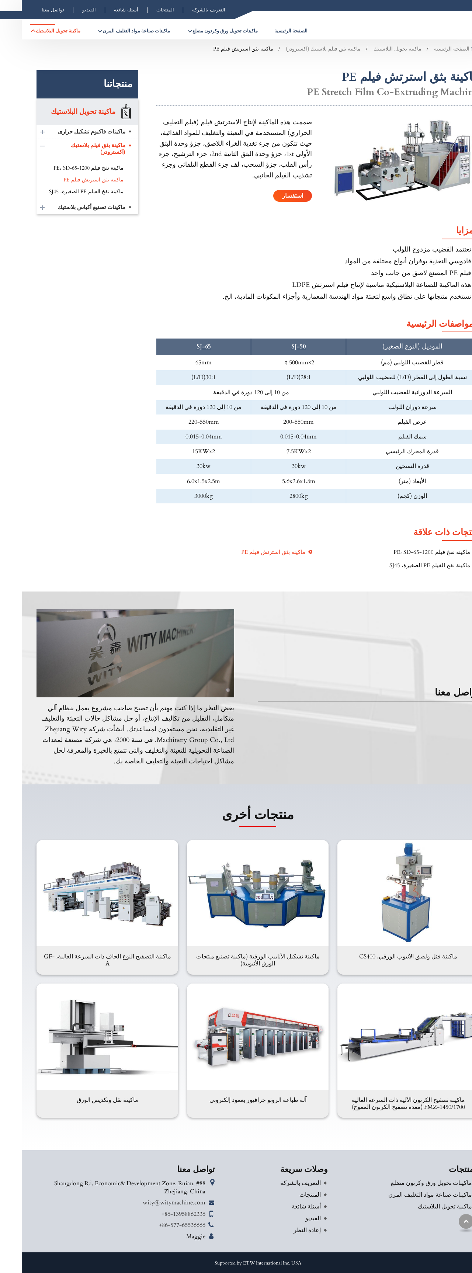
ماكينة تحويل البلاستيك (376, 48)
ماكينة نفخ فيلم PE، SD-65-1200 (410, 552)
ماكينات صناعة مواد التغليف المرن (408, 1195)
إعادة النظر (285, 1230)
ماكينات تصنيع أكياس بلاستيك (70, 207)
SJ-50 (277, 347)
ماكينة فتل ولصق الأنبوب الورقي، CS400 (386, 957)
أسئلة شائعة (104, 10)
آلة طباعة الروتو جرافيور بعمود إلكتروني (236, 1100)
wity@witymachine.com (152, 1203)
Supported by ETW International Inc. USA (236, 1263)
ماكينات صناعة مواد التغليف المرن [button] (114, 31)
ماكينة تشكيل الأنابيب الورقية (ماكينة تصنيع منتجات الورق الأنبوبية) (236, 960)
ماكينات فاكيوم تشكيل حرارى (70, 132)
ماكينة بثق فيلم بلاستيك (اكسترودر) (301, 48)
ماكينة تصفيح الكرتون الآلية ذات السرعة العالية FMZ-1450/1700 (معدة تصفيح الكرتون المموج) (386, 1103)
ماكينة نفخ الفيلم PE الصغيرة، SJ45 (408, 565)
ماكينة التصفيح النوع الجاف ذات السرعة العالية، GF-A (85, 960)
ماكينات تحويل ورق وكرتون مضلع (409, 1183)
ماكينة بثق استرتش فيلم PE (251, 552)
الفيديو (67, 10)
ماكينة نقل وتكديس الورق (86, 1100)
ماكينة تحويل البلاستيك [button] (36, 31)
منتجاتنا (96, 84)
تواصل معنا (31, 10)
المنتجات (143, 10)
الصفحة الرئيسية (269, 31)
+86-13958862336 (162, 1214)
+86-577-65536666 (160, 1225)
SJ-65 (182, 347)
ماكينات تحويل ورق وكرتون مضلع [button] (203, 31)
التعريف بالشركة (187, 10)
